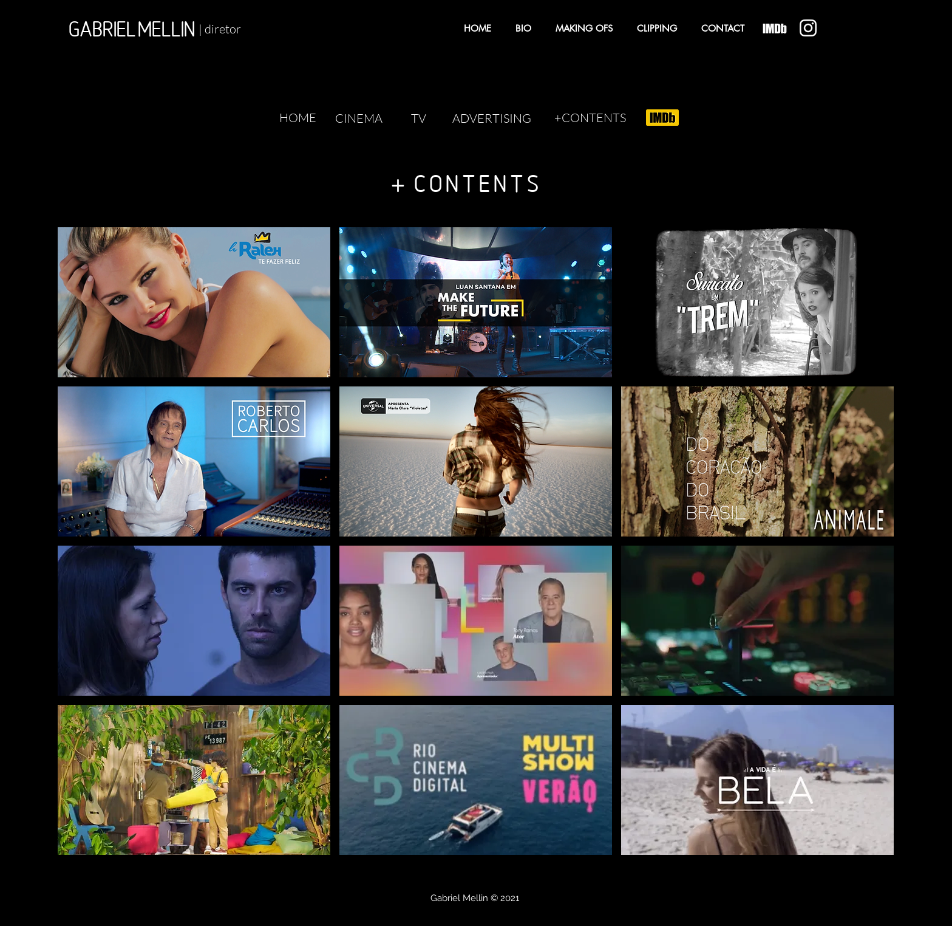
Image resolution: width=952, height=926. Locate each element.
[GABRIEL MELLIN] (132, 29)
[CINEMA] (358, 118)
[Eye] (775, 28)
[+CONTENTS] (589, 117)
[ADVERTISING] (491, 118)
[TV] (418, 118)
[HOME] (298, 118)
